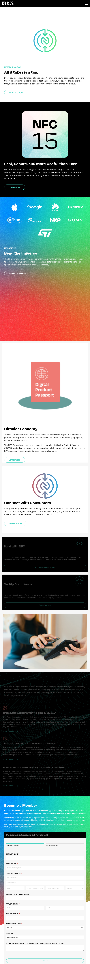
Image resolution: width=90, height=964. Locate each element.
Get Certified (45, 594)
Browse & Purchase (45, 562)
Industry (9, 923)
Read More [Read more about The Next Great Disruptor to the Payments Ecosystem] (8, 748)
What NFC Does (16, 92)
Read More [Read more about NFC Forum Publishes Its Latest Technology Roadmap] (8, 720)
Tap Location (15, 523)
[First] (25, 897)
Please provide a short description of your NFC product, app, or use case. (35, 933)
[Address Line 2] (45, 872)
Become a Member (17, 274)
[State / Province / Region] (35, 878)
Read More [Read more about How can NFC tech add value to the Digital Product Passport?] (8, 775)
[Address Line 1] (45, 867)
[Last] (65, 897)
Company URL (15, 853)
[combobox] (75, 878)
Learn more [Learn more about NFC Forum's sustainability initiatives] (14, 460)
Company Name (16, 843)
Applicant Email (16, 903)
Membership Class (17, 913)
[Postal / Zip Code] (55, 878)
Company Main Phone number (17, 884)
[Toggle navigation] (86, 3)
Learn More (14, 187)
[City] (15, 878)
